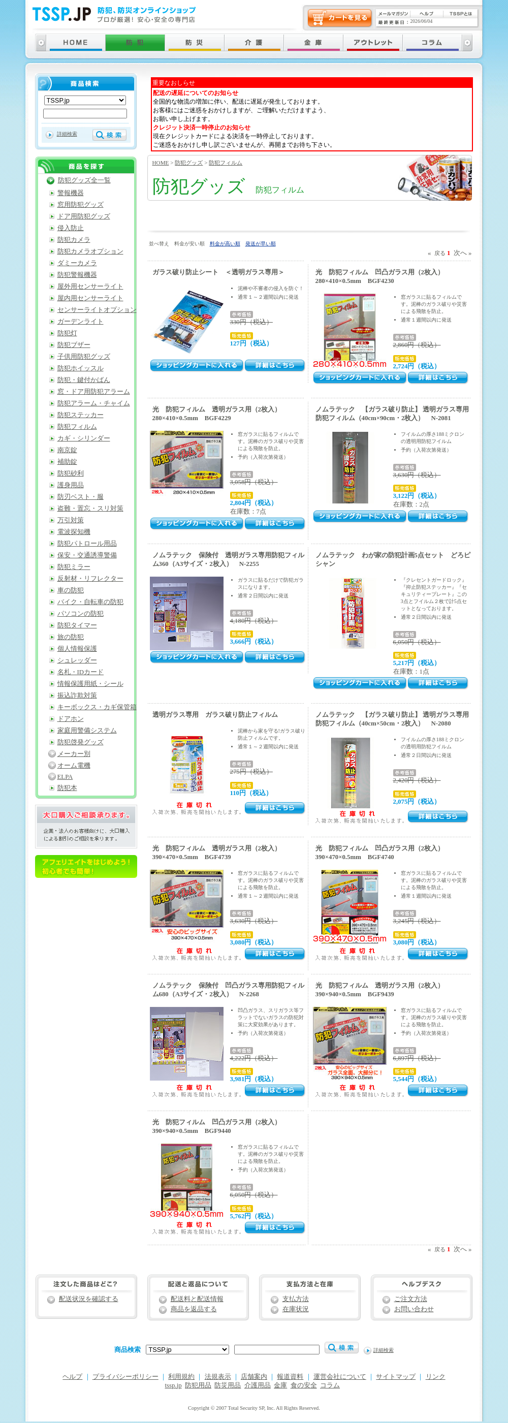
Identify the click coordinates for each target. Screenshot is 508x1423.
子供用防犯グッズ (83, 356)
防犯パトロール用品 (87, 543)
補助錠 (67, 461)
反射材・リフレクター (90, 578)
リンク (436, 1376)
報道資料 (290, 1376)
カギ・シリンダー (83, 438)
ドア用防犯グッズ (83, 216)
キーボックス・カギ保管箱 (97, 707)
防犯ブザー (73, 345)
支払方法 (295, 1299)
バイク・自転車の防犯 (90, 602)
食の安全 (304, 1385)
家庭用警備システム (87, 730)
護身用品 (70, 485)
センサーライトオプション (97, 309)
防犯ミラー (73, 567)
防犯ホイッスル (80, 368)
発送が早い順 (260, 243)
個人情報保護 (77, 648)
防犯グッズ (189, 163)
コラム (330, 1385)
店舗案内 (254, 1376)
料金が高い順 (225, 243)
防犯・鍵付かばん (83, 380)
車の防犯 (70, 590)
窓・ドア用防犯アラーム (93, 391)
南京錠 (67, 450)
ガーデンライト (80, 321)
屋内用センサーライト (90, 298)
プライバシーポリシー (125, 1376)
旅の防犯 (70, 637)
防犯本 (67, 788)
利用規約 (181, 1376)
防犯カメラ (73, 239)
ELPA (65, 776)
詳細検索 (67, 134)
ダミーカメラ (77, 263)
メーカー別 (73, 753)
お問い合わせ (414, 1309)
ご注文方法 (410, 1299)
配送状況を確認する (88, 1299)
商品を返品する (194, 1309)
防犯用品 (198, 1385)
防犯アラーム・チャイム (93, 403)
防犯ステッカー (80, 415)
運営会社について (339, 1376)
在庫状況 (295, 1309)
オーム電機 (73, 765)
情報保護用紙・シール (90, 683)
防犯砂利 (70, 473)
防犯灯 (67, 333)
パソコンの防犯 (80, 613)
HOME (160, 163)
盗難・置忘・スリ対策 (90, 508)
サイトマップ (396, 1376)
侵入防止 (70, 228)
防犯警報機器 (77, 274)
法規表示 (218, 1376)
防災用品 (227, 1385)
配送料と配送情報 (197, 1299)
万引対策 (70, 520)
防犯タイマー (77, 625)
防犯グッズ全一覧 (84, 180)
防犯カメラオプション (90, 251)
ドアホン (70, 718)
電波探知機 (73, 531)
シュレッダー (77, 660)
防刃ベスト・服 (80, 496)
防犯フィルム (225, 163)
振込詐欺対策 (77, 695)
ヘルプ (72, 1376)
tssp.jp (173, 1385)
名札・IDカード (80, 672)
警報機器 (70, 193)
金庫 (280, 1385)
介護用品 (257, 1385)
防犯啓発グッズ (80, 742)
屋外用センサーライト (90, 286)
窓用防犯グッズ (80, 204)
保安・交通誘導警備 (87, 555)
